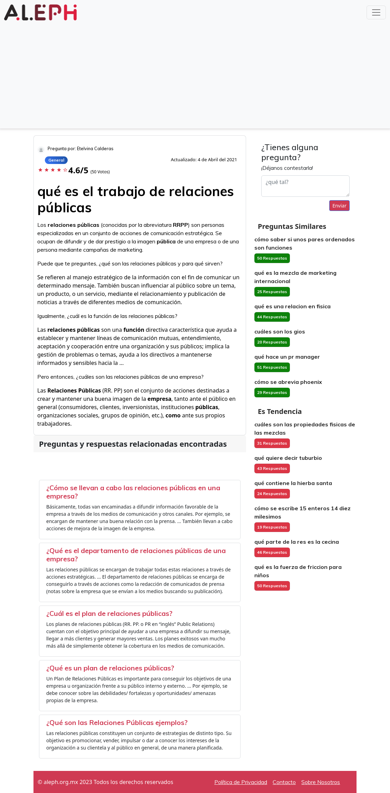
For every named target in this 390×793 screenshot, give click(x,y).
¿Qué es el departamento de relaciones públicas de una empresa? (136, 554)
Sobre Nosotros (320, 782)
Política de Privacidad (240, 782)
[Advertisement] (195, 74)
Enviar (339, 205)
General (56, 160)
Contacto (284, 782)
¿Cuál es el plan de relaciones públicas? (109, 613)
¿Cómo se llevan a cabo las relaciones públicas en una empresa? (133, 491)
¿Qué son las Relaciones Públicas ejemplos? (117, 722)
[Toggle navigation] (376, 12)
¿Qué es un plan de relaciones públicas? (110, 668)
